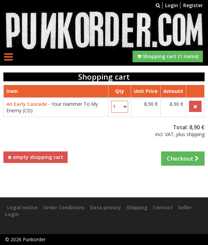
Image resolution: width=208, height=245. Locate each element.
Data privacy (105, 207)
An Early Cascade (26, 104)
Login (171, 5)
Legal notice (22, 207)
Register (193, 5)
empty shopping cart (35, 157)
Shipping (137, 207)
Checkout (183, 158)
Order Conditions (64, 207)
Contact (163, 207)
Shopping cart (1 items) (167, 56)
